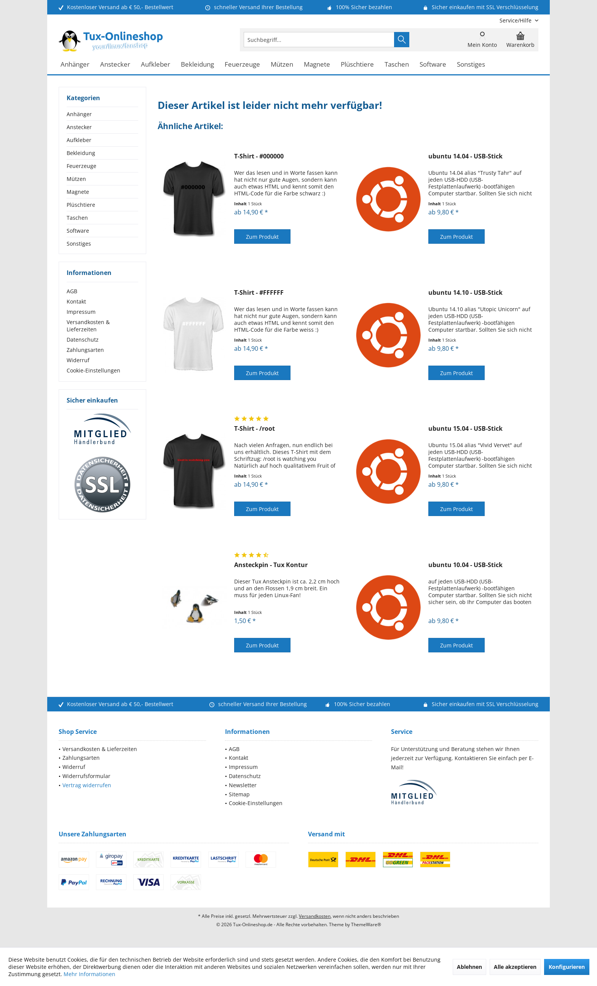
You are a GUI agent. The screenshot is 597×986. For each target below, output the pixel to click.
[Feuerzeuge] (242, 64)
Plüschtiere (81, 204)
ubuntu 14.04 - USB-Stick (465, 156)
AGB (72, 291)
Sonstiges (79, 243)
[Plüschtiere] (357, 64)
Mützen (76, 178)
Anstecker (79, 127)
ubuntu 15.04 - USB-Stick (465, 429)
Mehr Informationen (89, 974)
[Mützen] (281, 64)
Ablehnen (469, 966)
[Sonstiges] (471, 64)
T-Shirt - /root (254, 429)
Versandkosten (314, 916)
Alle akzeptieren (515, 966)
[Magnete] (316, 64)
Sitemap (239, 794)
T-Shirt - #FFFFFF (259, 293)
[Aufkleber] (156, 64)
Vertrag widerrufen (86, 785)
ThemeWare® (366, 924)
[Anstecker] (115, 64)
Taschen (77, 217)
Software (78, 230)
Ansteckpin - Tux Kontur (271, 565)
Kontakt (76, 301)
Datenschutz (83, 339)
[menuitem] (516, 20)
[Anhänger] (75, 64)
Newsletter (243, 785)
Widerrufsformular (86, 776)
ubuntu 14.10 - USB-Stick (465, 293)
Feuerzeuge (81, 165)
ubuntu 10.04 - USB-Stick (465, 565)
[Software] (433, 64)
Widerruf (78, 360)
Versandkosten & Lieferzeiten (88, 325)
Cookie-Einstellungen (93, 370)
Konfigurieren (567, 966)
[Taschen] (396, 64)
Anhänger (79, 114)
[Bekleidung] (197, 64)
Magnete (78, 191)
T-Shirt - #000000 (259, 156)
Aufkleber (79, 140)
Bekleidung (81, 153)
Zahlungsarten (85, 349)
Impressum (81, 311)
